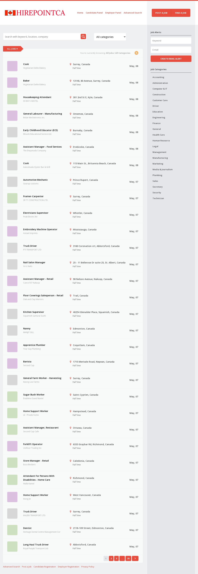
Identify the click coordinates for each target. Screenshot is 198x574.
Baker (26, 80)
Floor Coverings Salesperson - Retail (43, 295)
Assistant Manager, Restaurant (41, 427)
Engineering (159, 117)
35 (128, 558)
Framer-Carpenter (33, 196)
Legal (155, 146)
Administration (160, 82)
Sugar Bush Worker (33, 394)
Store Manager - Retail (36, 460)
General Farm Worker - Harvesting (42, 378)
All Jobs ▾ (12, 48)
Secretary (158, 186)
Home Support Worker (35, 411)
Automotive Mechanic (35, 179)
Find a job (180, 12)
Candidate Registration (45, 566)
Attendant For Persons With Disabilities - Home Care (38, 477)
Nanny (27, 328)
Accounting (158, 77)
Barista (27, 361)
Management (159, 152)
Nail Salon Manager (34, 262)
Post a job (161, 12)
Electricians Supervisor (35, 212)
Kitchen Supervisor (33, 311)
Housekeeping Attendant (37, 97)
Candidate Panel (94, 12)
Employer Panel (113, 12)
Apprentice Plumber (34, 345)
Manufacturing (160, 157)
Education (158, 111)
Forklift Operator (33, 444)
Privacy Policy (87, 566)
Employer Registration (68, 566)
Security (157, 192)
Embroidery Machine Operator (40, 229)
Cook (26, 64)
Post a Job (27, 566)
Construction (159, 94)
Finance (157, 123)
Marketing (158, 163)
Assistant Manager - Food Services (42, 146)
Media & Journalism (163, 169)
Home (80, 12)
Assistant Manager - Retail (38, 278)
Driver (156, 105)
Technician (158, 198)
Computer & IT (160, 88)
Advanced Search (133, 12)
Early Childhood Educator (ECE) (40, 130)
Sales (155, 181)
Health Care (159, 134)
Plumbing (157, 175)
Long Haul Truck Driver (36, 544)
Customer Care (160, 100)
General (157, 129)
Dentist (27, 528)
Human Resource (161, 140)
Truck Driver (30, 245)
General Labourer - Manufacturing (42, 113)
